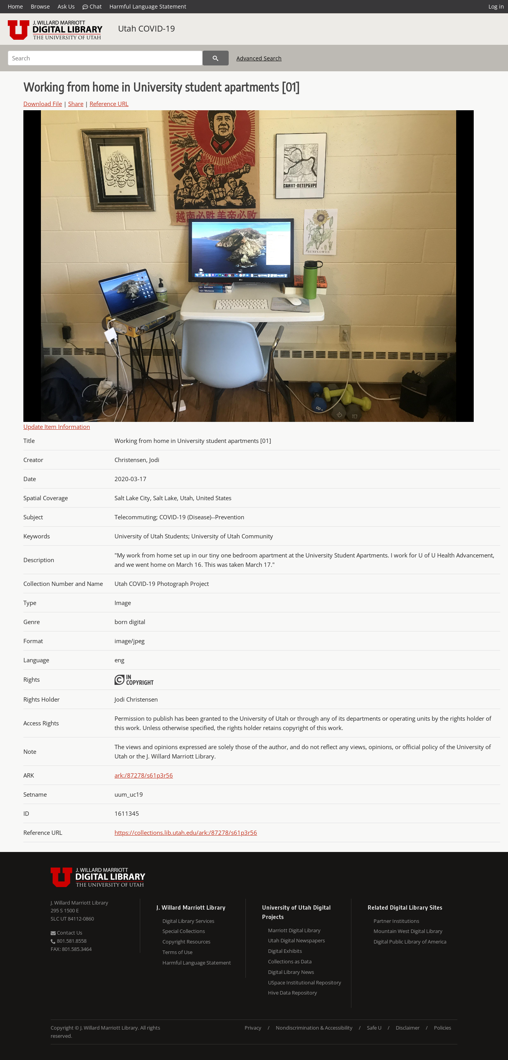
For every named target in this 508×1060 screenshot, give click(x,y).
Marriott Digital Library (294, 930)
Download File (42, 104)
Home (15, 6)
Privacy (253, 1027)
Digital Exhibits (285, 950)
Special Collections (183, 931)
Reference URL (109, 104)
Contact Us (66, 932)
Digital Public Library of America (410, 941)
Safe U (374, 1027)
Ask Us (66, 6)
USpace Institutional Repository (304, 982)
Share (75, 104)
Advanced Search (259, 58)
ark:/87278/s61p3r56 (144, 775)
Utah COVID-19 (146, 28)
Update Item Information (56, 426)
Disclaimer (408, 1027)
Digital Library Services (188, 920)
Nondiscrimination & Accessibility (314, 1027)
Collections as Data (290, 961)
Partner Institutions (396, 920)
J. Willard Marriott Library (79, 902)
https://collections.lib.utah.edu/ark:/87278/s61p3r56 (186, 832)
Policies (442, 1027)
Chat (92, 7)
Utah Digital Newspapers (296, 940)
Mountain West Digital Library (408, 931)
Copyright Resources (186, 941)
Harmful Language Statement (147, 6)
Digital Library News (291, 971)
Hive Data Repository (292, 992)
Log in (496, 6)
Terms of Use (177, 952)
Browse (40, 6)
